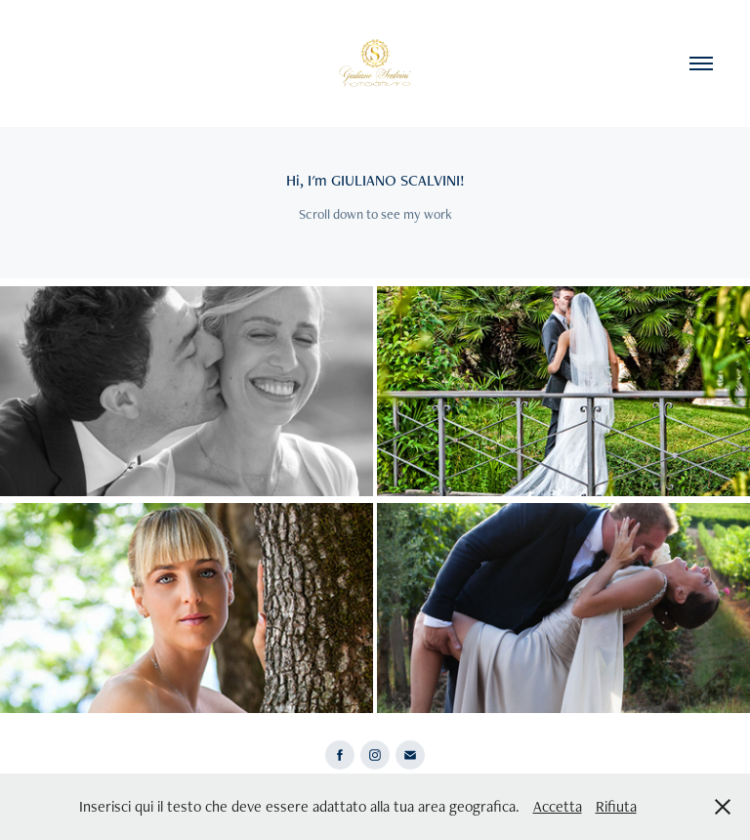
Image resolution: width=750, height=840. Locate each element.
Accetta (557, 806)
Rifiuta (616, 806)
